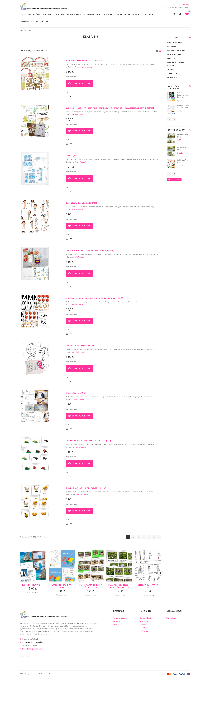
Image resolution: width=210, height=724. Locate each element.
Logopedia (171, 46)
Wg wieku (25, 30)
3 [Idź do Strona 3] (138, 537)
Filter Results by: (25, 50)
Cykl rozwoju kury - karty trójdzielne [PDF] (86, 488)
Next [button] (160, 576)
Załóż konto (144, 631)
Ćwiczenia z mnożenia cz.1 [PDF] (80, 345)
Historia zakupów (146, 618)
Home (21, 30)
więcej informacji (86, 67)
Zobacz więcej (174, 179)
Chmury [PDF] (71, 155)
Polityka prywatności (120, 618)
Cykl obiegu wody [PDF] (76, 393)
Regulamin (116, 621)
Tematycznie (172, 73)
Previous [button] (20, 576)
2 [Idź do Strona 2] (133, 537)
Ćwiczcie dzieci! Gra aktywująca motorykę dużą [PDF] (90, 250)
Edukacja (171, 58)
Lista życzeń (144, 621)
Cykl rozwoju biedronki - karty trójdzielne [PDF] (88, 441)
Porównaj (143, 625)
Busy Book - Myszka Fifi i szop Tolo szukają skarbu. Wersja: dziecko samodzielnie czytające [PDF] (110, 108)
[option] (32, 575)
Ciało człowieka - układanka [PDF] (81, 203)
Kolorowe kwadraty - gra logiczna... (182, 95)
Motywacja (172, 77)
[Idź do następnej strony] (159, 537)
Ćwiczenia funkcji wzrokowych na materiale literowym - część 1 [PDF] (97, 298)
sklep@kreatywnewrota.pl (32, 649)
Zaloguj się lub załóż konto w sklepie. (177, 7)
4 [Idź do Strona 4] (143, 537)
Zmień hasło (144, 628)
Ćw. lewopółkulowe (176, 50)
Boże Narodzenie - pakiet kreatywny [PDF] (84, 60)
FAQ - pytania (171, 618)
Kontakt (116, 625)
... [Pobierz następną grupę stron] (154, 537)
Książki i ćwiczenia (174, 42)
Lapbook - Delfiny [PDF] (32, 585)
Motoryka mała (174, 54)
